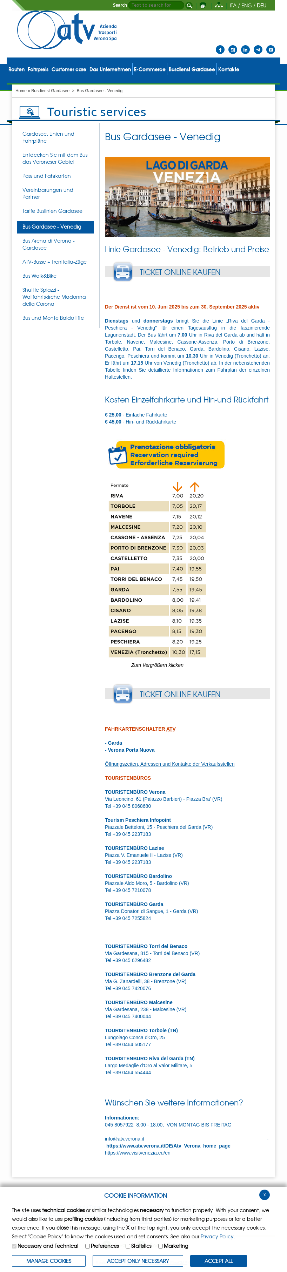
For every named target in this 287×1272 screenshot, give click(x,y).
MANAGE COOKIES (48, 1260)
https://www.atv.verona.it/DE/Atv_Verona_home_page (168, 1146)
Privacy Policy (217, 1236)
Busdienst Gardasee (50, 90)
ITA (233, 5)
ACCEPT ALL (219, 1260)
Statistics (141, 1245)
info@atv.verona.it (124, 1139)
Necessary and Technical (48, 1245)
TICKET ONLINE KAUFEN (180, 271)
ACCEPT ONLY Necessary (138, 1260)
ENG (246, 5)
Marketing (176, 1245)
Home (21, 90)
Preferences (105, 1245)
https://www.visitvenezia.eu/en (138, 1153)
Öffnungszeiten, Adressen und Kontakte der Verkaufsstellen (169, 764)
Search (120, 5)
